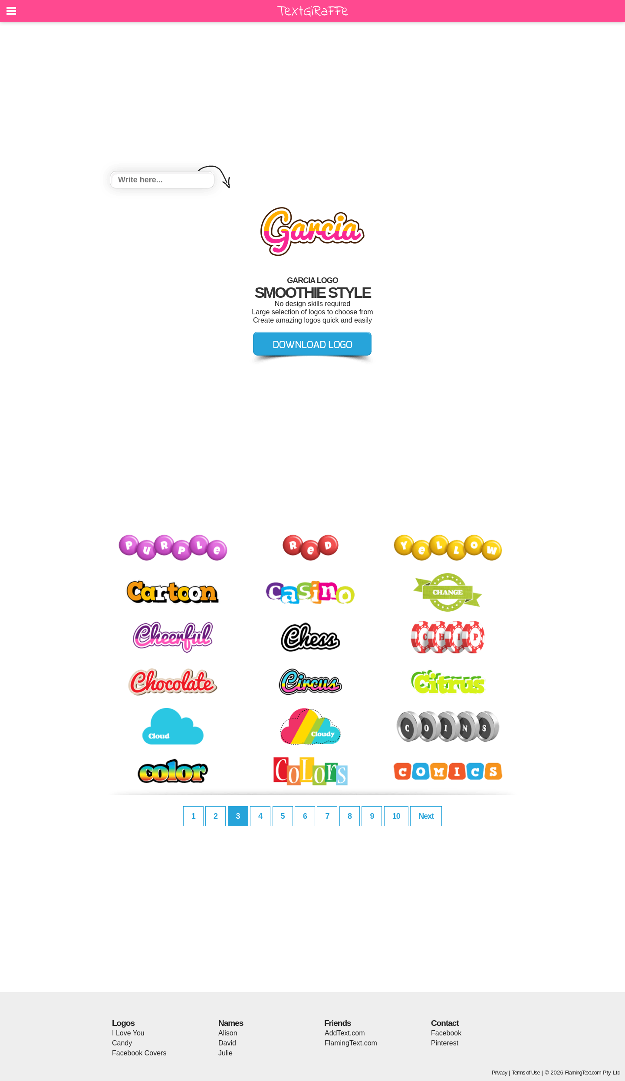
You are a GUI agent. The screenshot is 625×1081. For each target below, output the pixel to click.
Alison (227, 1033)
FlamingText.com (351, 1043)
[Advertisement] (312, 97)
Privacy (499, 1072)
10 (396, 816)
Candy (122, 1043)
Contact (445, 1023)
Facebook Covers (139, 1053)
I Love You (128, 1033)
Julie (225, 1053)
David (227, 1043)
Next (426, 816)
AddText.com (345, 1033)
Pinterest (444, 1043)
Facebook (446, 1033)
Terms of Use (526, 1072)
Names (230, 1023)
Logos (123, 1023)
